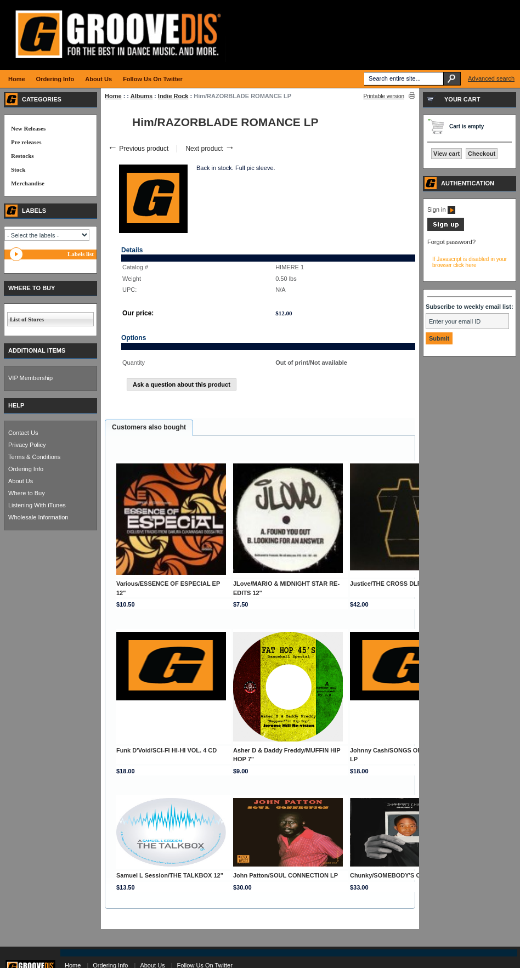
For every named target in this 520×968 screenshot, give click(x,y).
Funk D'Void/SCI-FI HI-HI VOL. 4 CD (166, 750)
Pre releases (26, 142)
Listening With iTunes (37, 505)
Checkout (481, 153)
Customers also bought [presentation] (149, 427)
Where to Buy (26, 493)
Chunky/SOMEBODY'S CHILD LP (397, 875)
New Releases (28, 128)
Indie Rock (173, 96)
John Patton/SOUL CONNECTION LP (285, 875)
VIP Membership (30, 378)
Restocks (22, 155)
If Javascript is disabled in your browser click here (469, 262)
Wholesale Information (38, 517)
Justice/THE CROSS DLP (385, 583)
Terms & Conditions (34, 457)
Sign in (441, 209)
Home (113, 96)
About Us (20, 481)
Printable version (384, 96)
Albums (141, 96)
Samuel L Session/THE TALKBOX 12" (169, 875)
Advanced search (491, 78)
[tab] (149, 428)
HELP (16, 405)
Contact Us (23, 432)
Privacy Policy (27, 444)
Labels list (80, 254)
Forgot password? (451, 242)
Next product (209, 148)
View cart (446, 153)
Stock (18, 169)
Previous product (138, 148)
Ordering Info (25, 469)
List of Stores (27, 319)
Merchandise (27, 183)
